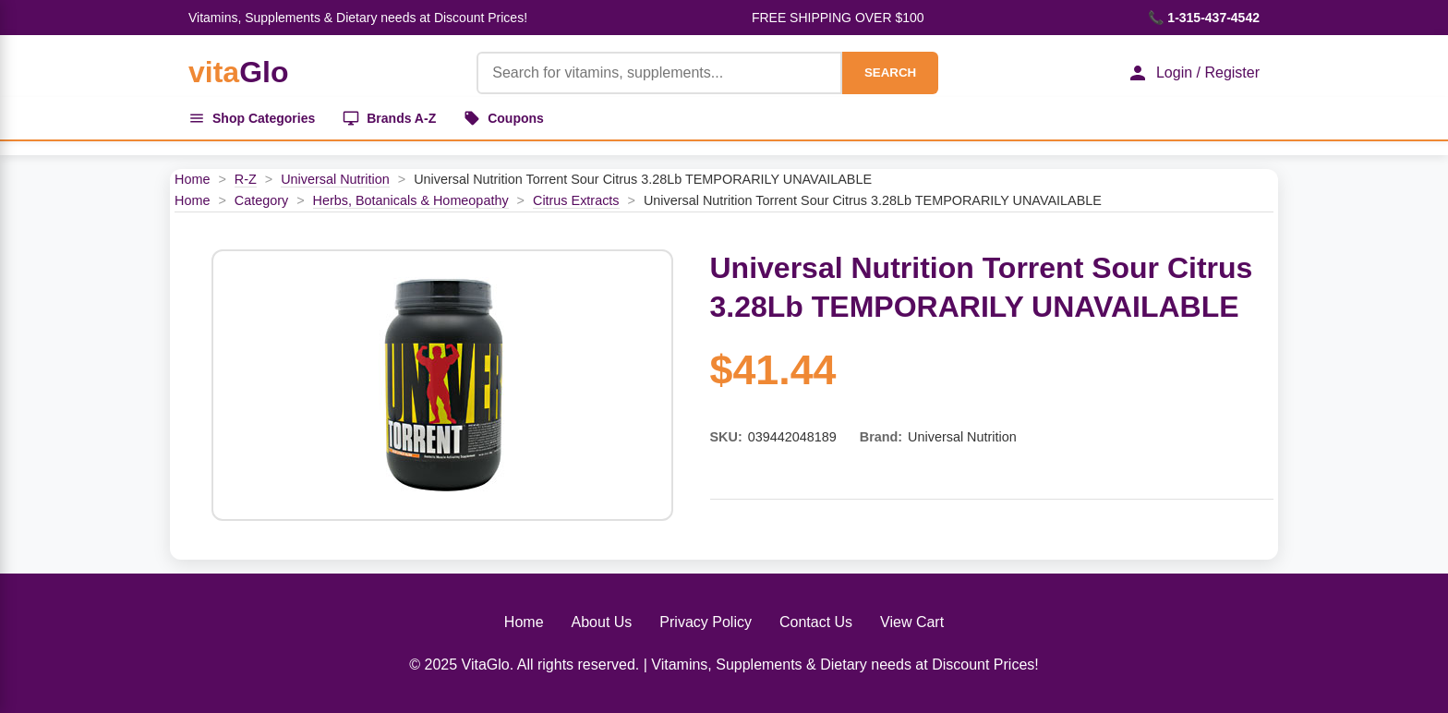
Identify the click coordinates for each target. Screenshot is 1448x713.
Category (261, 200)
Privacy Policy (705, 622)
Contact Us (815, 622)
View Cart (912, 622)
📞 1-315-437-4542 (1204, 17)
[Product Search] (659, 73)
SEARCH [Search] (890, 72)
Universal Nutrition (335, 179)
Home (192, 179)
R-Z (246, 179)
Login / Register (1193, 73)
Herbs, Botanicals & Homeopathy (411, 200)
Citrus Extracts (576, 200)
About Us (602, 622)
